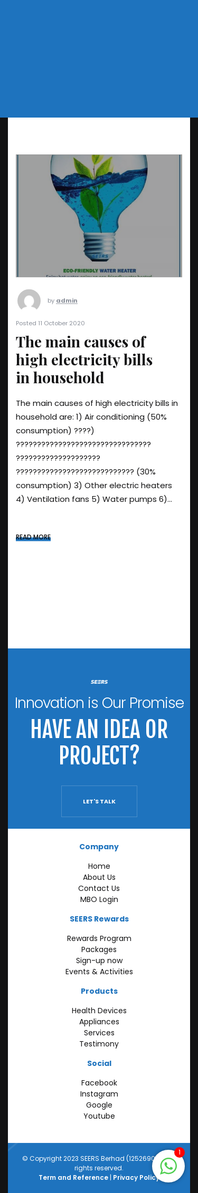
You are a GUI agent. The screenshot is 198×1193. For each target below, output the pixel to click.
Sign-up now (99, 960)
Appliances (99, 1021)
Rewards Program (99, 938)
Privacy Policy (136, 1177)
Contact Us (99, 888)
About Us (99, 877)
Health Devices (99, 1010)
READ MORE (33, 546)
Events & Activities (99, 971)
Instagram (99, 1094)
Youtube (99, 1116)
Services (99, 1032)
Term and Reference (73, 1177)
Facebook (99, 1083)
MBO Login (99, 899)
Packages (99, 949)
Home (99, 866)
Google (99, 1105)
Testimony (99, 1044)
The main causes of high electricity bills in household (84, 368)
